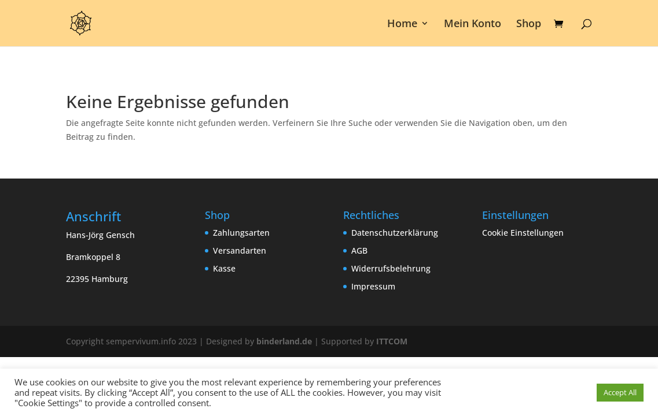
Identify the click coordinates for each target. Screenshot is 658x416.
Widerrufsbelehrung (391, 268)
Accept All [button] (620, 392)
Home (402, 24)
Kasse (224, 268)
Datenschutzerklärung (394, 232)
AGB (359, 250)
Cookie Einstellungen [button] (523, 232)
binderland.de (284, 341)
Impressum (373, 286)
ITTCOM (391, 341)
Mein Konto (472, 24)
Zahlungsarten (241, 232)
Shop (528, 24)
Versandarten (239, 250)
